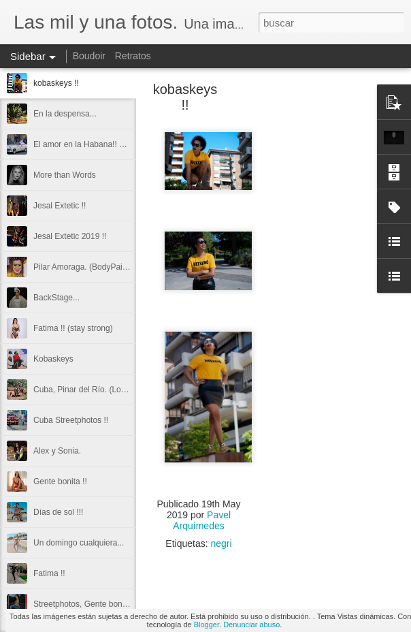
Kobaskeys (53, 359)
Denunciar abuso (251, 624)
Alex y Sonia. (57, 451)
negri (221, 543)
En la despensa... (65, 113)
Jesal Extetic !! (59, 205)
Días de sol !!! (58, 512)
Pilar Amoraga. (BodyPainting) (88, 267)
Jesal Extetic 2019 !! (69, 236)
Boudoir (89, 55)
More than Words (64, 175)
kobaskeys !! (56, 83)
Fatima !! (49, 573)
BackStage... (56, 297)
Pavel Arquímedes (202, 520)
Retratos (133, 55)
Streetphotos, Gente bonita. (83, 604)
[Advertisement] (322, 303)
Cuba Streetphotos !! (70, 420)
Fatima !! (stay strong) (73, 328)
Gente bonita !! (60, 481)
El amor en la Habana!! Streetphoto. (98, 144)
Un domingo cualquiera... (78, 543)
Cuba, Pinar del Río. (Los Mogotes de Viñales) (117, 389)
